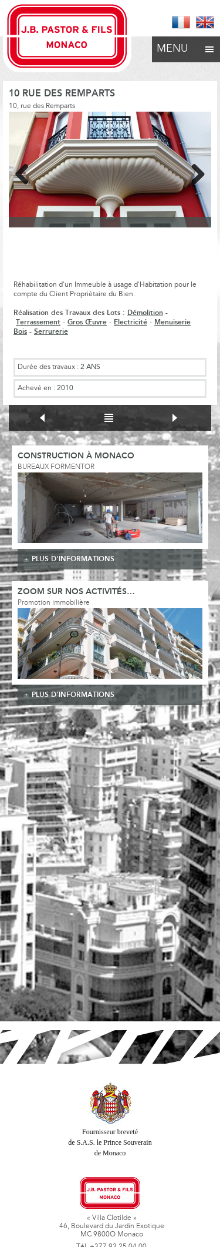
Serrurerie (51, 332)
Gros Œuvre (87, 322)
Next (193, 172)
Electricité (130, 322)
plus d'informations (73, 559)
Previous (26, 172)
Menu (186, 45)
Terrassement (38, 322)
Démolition (145, 313)
